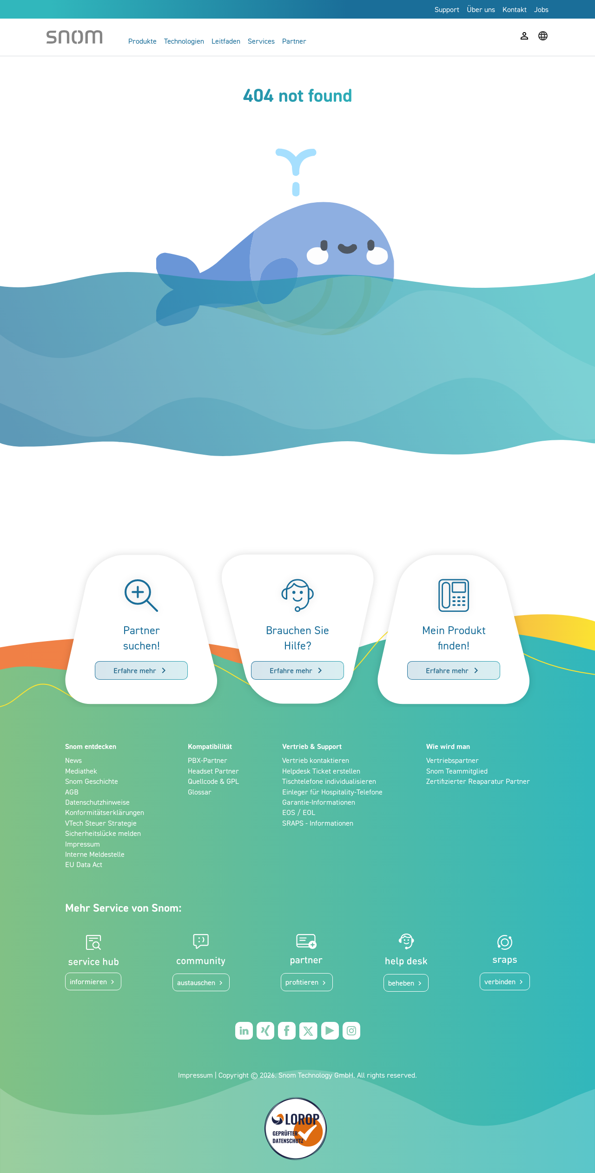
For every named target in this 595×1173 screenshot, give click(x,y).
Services (261, 41)
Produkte (142, 41)
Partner (294, 41)
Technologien (184, 41)
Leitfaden (226, 41)
